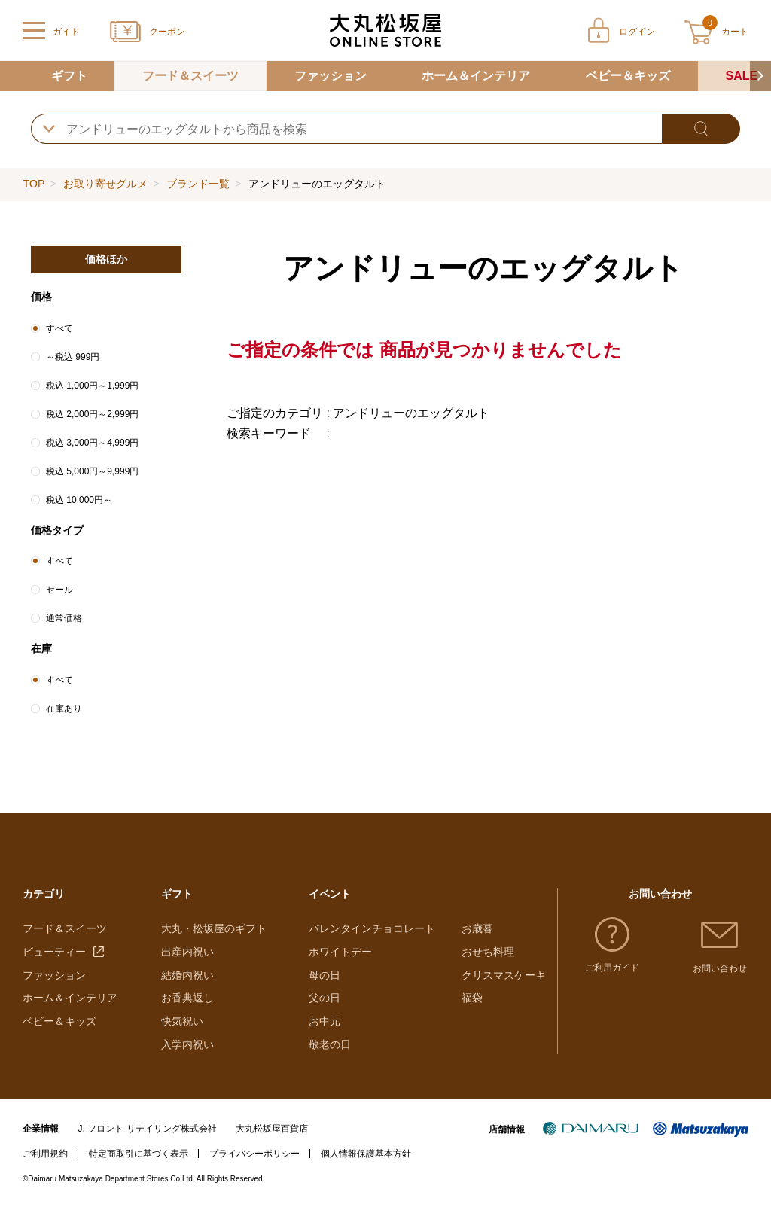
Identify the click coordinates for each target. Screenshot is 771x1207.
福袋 (472, 998)
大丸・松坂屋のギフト (214, 928)
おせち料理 (488, 952)
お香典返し (187, 998)
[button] (760, 76)
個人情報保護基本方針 (366, 1153)
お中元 (324, 1021)
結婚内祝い (187, 975)
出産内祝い (187, 952)
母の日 (324, 975)
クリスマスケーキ (504, 975)
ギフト (69, 75)
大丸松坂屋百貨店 (272, 1128)
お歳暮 (477, 928)
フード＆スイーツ (190, 75)
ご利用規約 (45, 1153)
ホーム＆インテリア (476, 75)
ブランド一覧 (198, 184)
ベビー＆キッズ (628, 75)
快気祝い (182, 1021)
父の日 (324, 998)
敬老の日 (330, 1044)
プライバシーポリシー (254, 1153)
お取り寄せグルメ (105, 184)
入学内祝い (187, 1044)
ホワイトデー (340, 952)
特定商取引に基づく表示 (138, 1153)
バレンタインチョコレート (372, 928)
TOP (33, 184)
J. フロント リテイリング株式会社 (147, 1128)
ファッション (330, 75)
